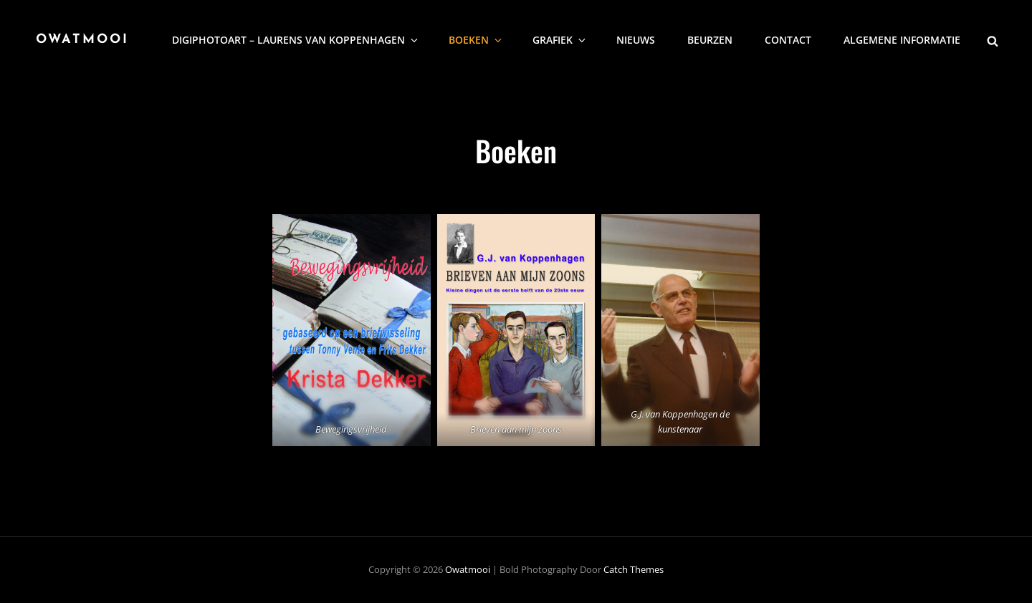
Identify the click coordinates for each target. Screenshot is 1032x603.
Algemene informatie (902, 40)
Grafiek (560, 40)
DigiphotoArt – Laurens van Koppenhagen (296, 40)
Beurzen (709, 40)
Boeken (476, 40)
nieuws (635, 40)
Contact (788, 40)
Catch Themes (633, 569)
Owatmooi (82, 40)
